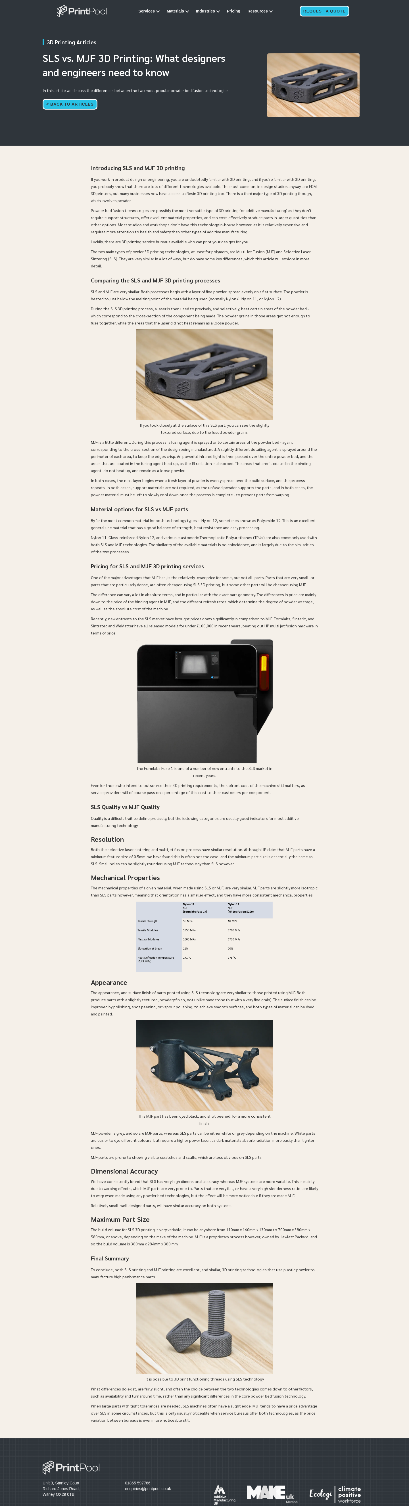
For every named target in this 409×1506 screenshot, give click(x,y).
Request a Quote (324, 11)
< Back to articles (70, 104)
